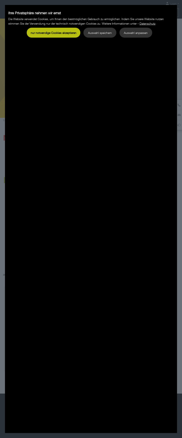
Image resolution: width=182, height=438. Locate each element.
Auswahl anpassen (136, 33)
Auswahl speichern (100, 33)
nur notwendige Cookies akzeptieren (53, 33)
